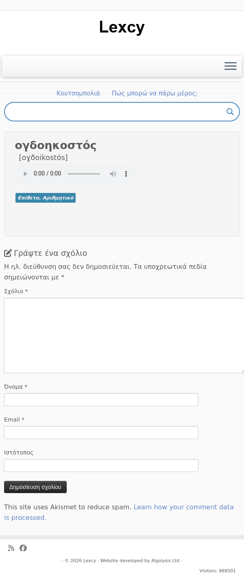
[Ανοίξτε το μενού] (230, 67)
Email (14, 419)
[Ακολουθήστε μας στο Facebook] (26, 548)
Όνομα (15, 386)
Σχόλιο (16, 291)
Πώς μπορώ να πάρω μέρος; (155, 93)
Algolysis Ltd (165, 560)
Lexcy (89, 560)
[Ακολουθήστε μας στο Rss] (14, 548)
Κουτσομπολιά (78, 93)
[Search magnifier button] (230, 111)
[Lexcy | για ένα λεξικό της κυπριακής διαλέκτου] (122, 27)
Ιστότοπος (18, 452)
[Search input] (118, 111)
